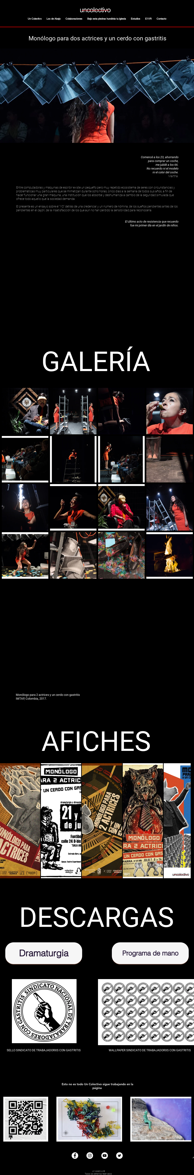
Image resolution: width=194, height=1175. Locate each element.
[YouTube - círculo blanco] (104, 1155)
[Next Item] (185, 821)
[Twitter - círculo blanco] (119, 1155)
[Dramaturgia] (43, 953)
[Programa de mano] (150, 953)
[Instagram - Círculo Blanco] (89, 1155)
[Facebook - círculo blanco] (75, 1155)
